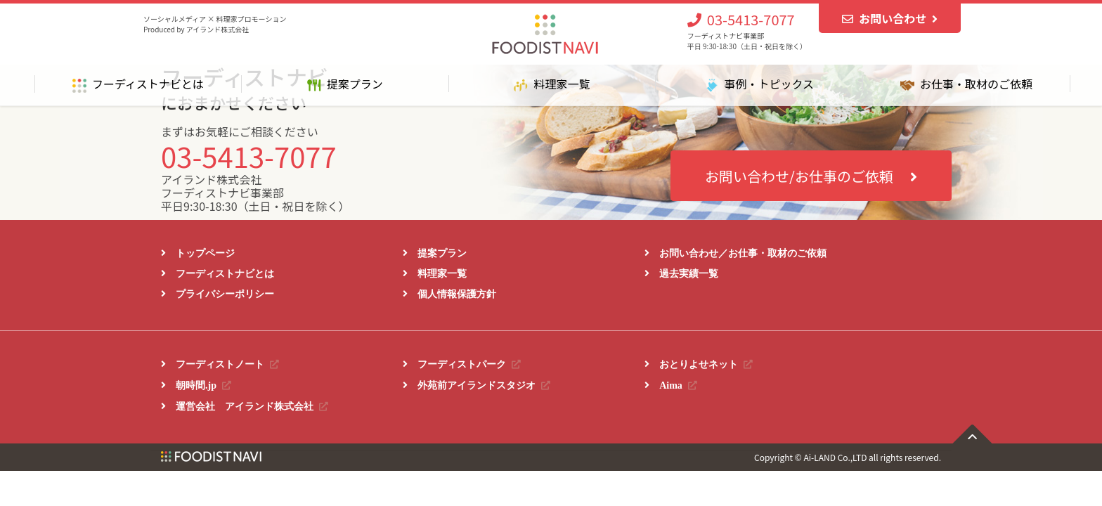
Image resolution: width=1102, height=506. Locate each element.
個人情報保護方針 (456, 294)
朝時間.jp (203, 385)
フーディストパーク (469, 364)
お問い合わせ (890, 18)
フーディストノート (227, 364)
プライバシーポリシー (225, 294)
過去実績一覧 (688, 273)
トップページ (205, 253)
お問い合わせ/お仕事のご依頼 (811, 176)
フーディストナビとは (225, 273)
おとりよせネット (706, 364)
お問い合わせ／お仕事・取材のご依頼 (742, 253)
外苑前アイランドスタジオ (483, 385)
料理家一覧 (442, 273)
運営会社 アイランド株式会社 (252, 406)
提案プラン (442, 253)
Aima (678, 385)
